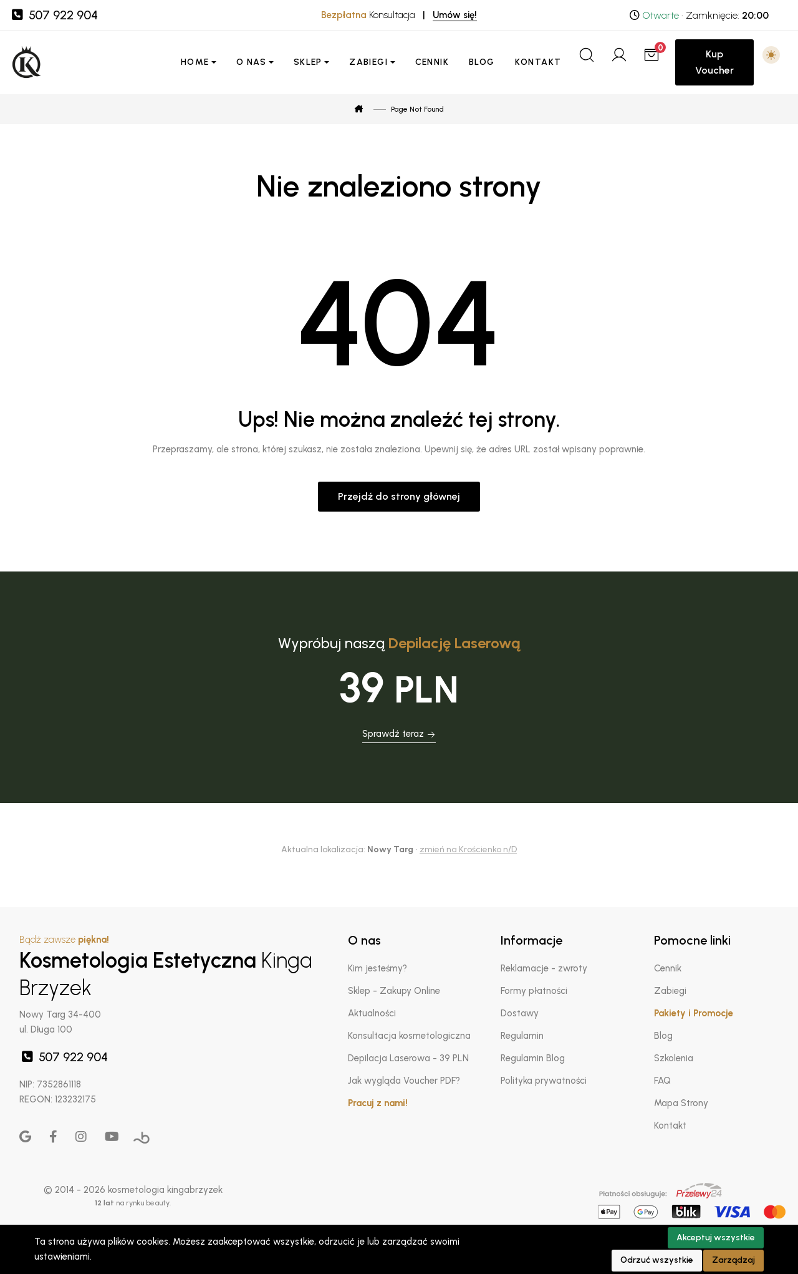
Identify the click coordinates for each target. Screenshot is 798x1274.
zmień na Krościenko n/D (468, 849)
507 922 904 (53, 14)
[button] (771, 55)
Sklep (308, 62)
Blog (482, 62)
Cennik (432, 62)
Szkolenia (673, 1058)
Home (195, 62)
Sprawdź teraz (399, 733)
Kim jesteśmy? (377, 968)
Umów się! (455, 15)
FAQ (662, 1080)
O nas (251, 62)
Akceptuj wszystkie (715, 1237)
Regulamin (522, 1035)
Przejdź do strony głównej (398, 496)
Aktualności (372, 1013)
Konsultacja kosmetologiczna (409, 1035)
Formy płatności (534, 990)
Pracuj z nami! (378, 1103)
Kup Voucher (714, 62)
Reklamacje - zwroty (544, 968)
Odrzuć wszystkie (656, 1260)
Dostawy (520, 1013)
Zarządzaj (733, 1260)
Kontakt (538, 62)
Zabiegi (368, 62)
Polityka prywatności (544, 1080)
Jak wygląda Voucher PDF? (404, 1080)
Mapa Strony (681, 1103)
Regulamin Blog (533, 1058)
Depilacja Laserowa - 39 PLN (408, 1058)
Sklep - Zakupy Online (394, 990)
